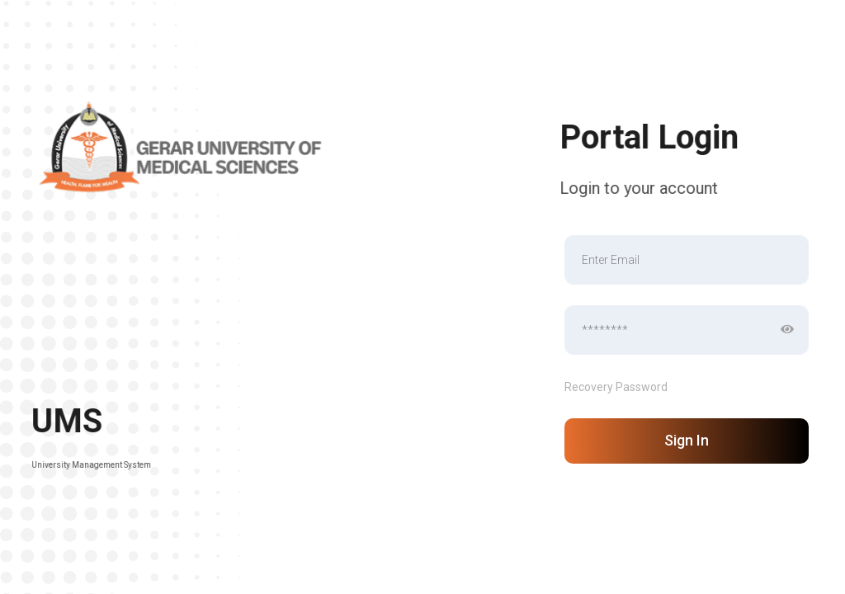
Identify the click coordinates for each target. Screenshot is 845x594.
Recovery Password (616, 387)
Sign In (686, 440)
